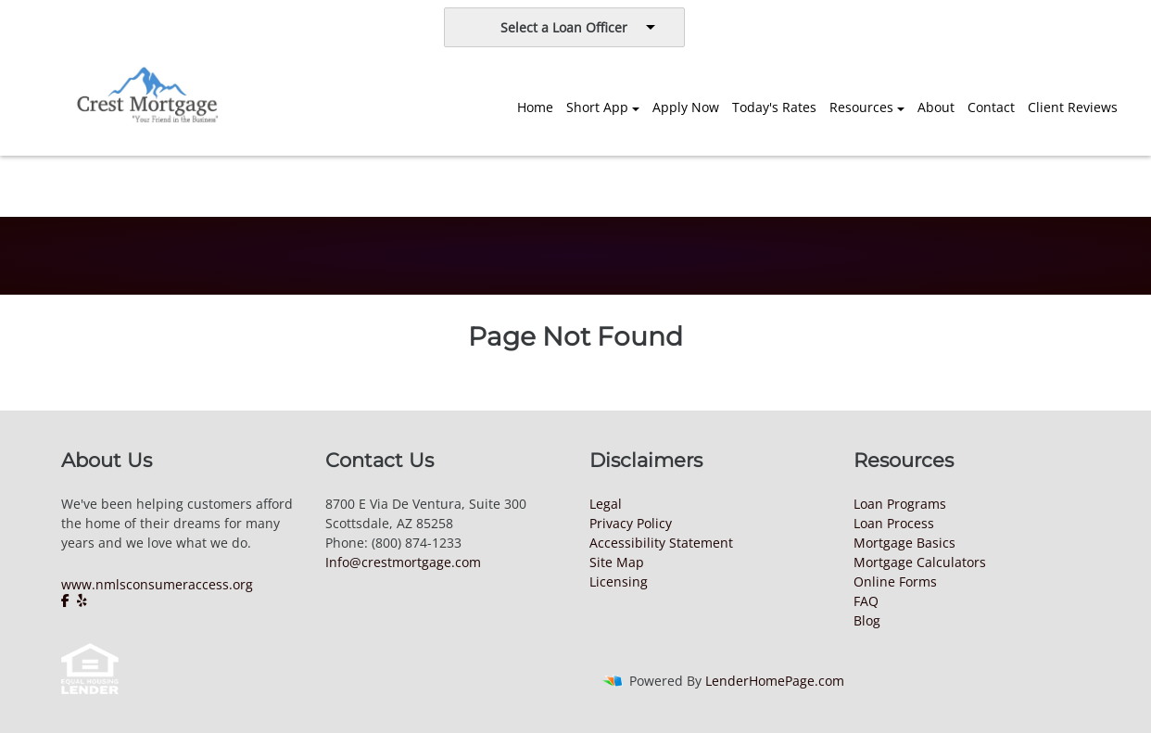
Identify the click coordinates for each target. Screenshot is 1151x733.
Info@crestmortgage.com (403, 562)
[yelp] (82, 600)
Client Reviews (1073, 107)
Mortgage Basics (904, 542)
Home (535, 107)
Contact (991, 107)
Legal (605, 503)
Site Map (616, 562)
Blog (867, 620)
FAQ (866, 601)
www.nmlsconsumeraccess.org (157, 584)
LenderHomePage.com (774, 680)
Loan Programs (900, 503)
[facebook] (67, 600)
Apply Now (685, 107)
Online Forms (895, 581)
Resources (861, 107)
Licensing (618, 581)
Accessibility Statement (661, 542)
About (936, 107)
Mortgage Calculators (920, 562)
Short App (597, 107)
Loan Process (894, 523)
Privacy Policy (630, 523)
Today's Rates (774, 107)
